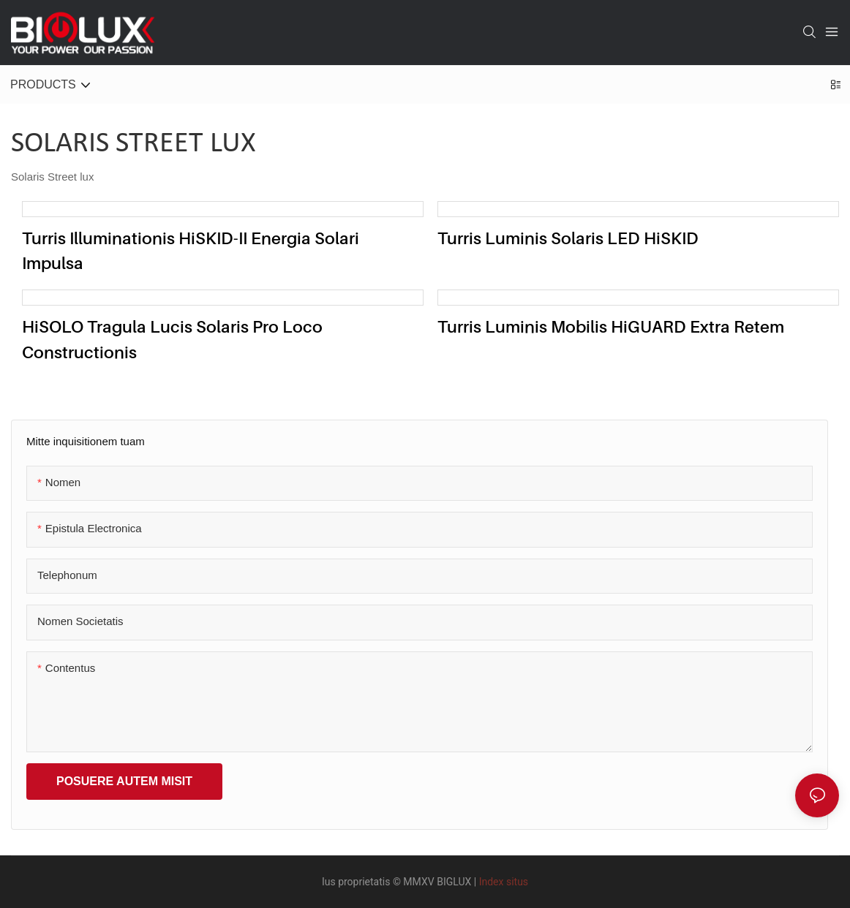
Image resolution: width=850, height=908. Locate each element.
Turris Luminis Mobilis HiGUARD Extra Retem (610, 326)
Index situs (503, 882)
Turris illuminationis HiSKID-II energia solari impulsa (190, 250)
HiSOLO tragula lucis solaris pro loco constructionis (172, 339)
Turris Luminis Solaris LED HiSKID (568, 238)
